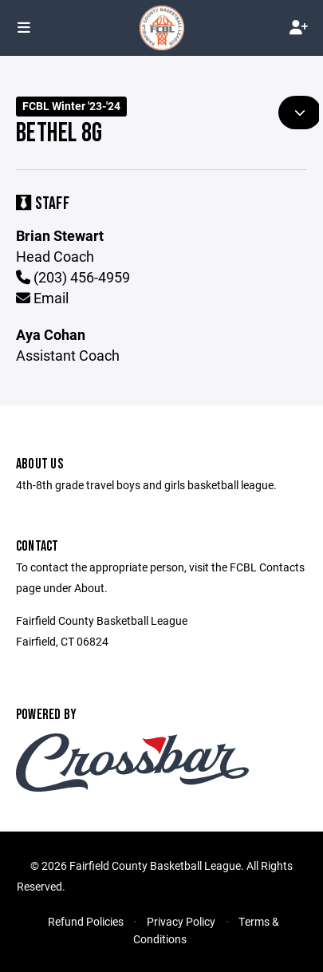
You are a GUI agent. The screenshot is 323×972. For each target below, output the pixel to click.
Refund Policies (86, 921)
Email (42, 297)
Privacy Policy (181, 921)
